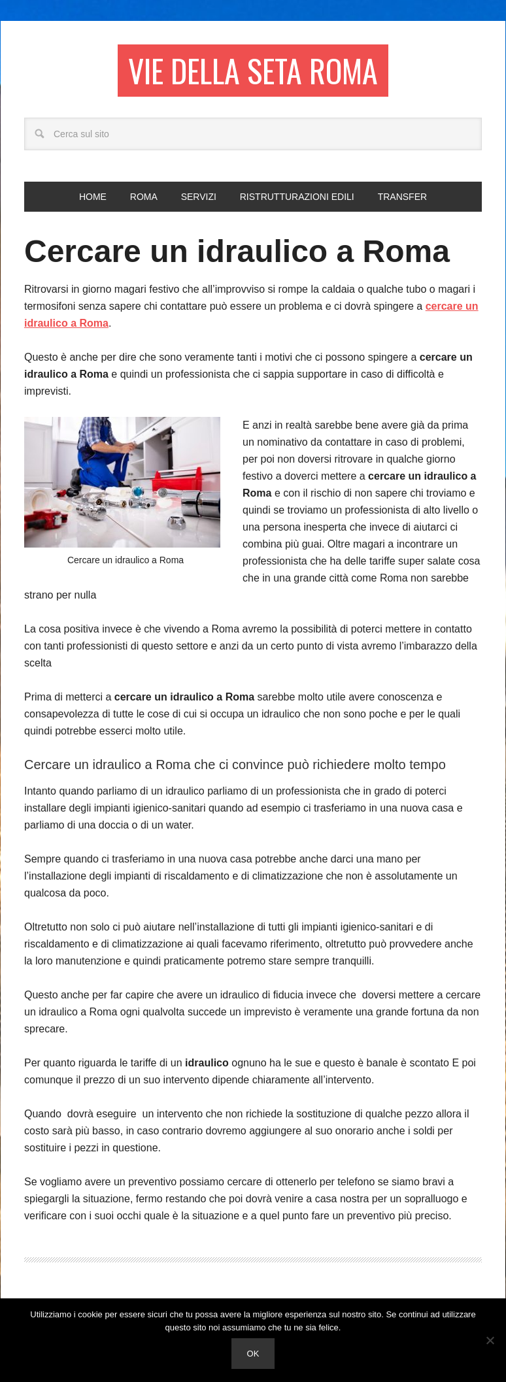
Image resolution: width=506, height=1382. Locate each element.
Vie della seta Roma (253, 70)
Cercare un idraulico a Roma (237, 251)
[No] (489, 1340)
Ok (253, 1353)
